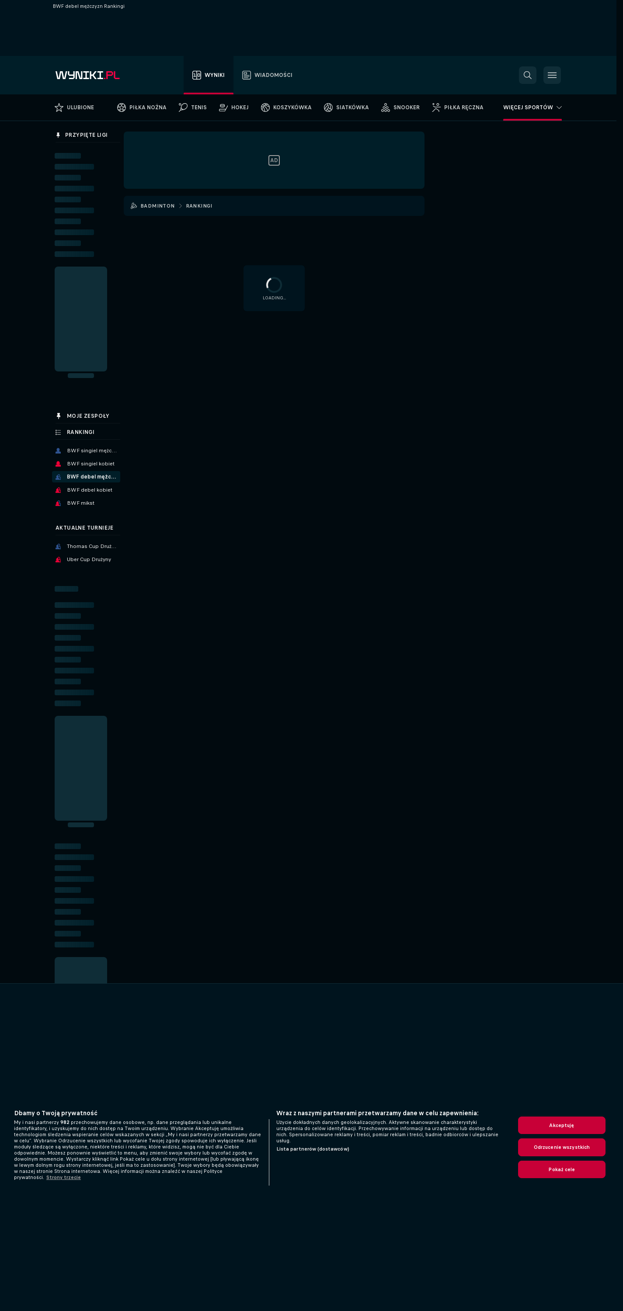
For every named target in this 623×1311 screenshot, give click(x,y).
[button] (527, 75)
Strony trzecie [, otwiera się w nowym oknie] (63, 1177)
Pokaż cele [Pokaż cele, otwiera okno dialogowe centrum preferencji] (561, 1169)
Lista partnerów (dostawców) (312, 1149)
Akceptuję (561, 1125)
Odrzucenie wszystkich (562, 1147)
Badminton (157, 206)
